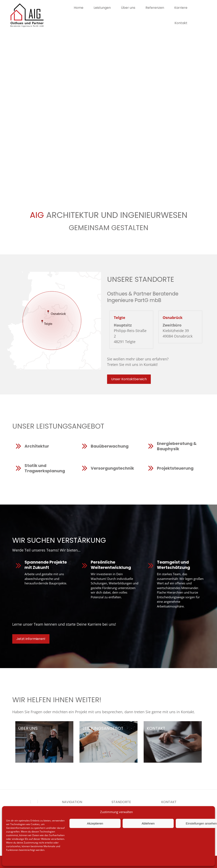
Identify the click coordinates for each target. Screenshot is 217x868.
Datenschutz (34, 860)
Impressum (49, 860)
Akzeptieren (95, 823)
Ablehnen (148, 823)
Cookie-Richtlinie (15, 860)
